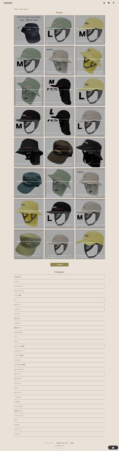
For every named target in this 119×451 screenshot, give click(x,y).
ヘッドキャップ (17, 360)
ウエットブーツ (17, 374)
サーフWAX (17, 401)
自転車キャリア (17, 327)
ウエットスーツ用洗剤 (19, 346)
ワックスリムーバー (18, 351)
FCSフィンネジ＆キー (19, 369)
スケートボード (17, 383)
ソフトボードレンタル (19, 290)
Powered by (59, 448)
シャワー (16, 337)
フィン (15, 300)
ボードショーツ (17, 314)
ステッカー (16, 341)
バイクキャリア (17, 323)
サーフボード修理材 (19, 355)
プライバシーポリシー (49, 443)
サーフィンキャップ (18, 406)
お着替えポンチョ (18, 411)
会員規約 (72, 443)
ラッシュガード (17, 434)
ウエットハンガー (18, 392)
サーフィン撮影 (17, 295)
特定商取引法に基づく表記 (62, 443)
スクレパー (16, 387)
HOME (15, 9)
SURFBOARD (17, 277)
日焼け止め (17, 318)
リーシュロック (17, 397)
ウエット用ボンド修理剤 (19, 364)
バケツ (15, 420)
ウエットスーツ (17, 304)
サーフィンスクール (18, 286)
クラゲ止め (16, 424)
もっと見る (59, 264)
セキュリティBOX (18, 332)
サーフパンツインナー (19, 415)
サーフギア (16, 309)
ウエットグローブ (18, 378)
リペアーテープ (17, 429)
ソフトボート (17, 281)
